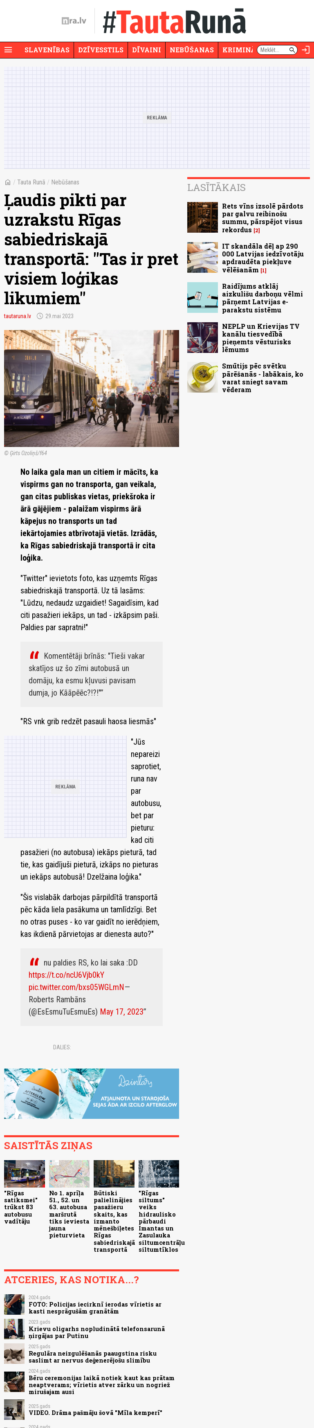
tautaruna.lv (17, 316)
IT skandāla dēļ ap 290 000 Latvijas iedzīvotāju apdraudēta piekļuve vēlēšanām (263, 258)
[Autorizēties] (306, 50)
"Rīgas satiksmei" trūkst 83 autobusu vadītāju (21, 1207)
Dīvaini (146, 49)
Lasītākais (216, 187)
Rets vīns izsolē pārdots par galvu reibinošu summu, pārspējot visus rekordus (262, 218)
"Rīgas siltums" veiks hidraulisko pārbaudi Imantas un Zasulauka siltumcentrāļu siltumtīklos (162, 1221)
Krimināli (242, 49)
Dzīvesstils (100, 49)
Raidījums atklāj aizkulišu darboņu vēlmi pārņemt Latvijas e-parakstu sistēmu (262, 298)
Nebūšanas (192, 49)
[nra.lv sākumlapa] (74, 21)
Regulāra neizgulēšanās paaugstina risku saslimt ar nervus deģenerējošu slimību (93, 1356)
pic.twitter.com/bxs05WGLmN (76, 987)
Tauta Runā (31, 182)
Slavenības (47, 49)
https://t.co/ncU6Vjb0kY (66, 975)
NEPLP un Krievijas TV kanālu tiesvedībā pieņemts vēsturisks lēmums (261, 338)
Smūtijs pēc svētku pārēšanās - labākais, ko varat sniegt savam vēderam (262, 377)
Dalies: (62, 1047)
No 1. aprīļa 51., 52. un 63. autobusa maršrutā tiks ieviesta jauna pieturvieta (69, 1214)
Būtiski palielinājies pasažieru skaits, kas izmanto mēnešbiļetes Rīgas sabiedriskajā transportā (114, 1221)
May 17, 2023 (122, 1012)
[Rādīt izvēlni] (8, 50)
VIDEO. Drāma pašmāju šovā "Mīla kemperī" (95, 1413)
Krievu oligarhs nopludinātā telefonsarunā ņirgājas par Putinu (97, 1332)
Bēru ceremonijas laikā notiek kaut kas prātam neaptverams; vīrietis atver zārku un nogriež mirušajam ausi (102, 1385)
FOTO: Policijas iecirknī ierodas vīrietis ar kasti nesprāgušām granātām (95, 1307)
